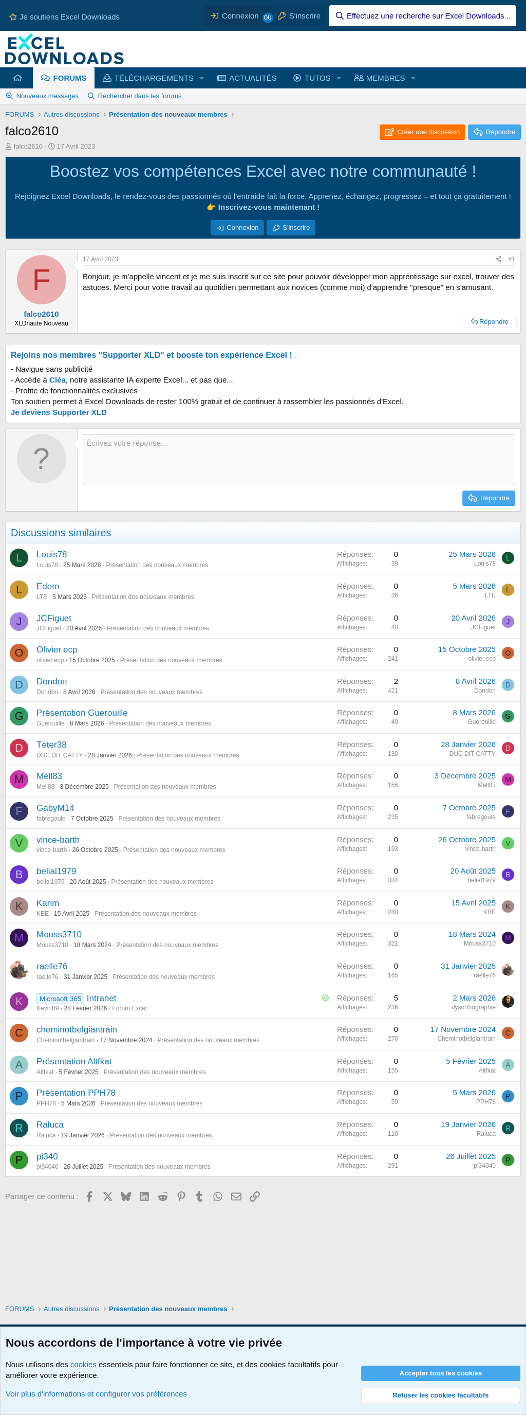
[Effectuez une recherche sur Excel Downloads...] (422, 15)
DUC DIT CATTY (59, 755)
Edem (47, 586)
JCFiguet (53, 618)
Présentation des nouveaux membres (157, 565)
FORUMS (70, 78)
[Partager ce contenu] (498, 259)
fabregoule (51, 818)
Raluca (50, 1125)
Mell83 (49, 776)
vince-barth (58, 840)
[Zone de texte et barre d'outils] (299, 459)
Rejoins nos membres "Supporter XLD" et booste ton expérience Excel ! (151, 355)
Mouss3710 (59, 934)
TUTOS (318, 78)
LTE (41, 597)
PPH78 (46, 1103)
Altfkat (44, 1072)
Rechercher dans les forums (140, 96)
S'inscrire (296, 227)
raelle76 (52, 966)
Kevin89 (47, 1008)
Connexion (242, 227)
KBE (42, 913)
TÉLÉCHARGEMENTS (154, 78)
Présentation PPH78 (76, 1093)
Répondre (494, 321)
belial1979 (56, 871)
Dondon (51, 681)
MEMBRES (385, 78)
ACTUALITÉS (253, 78)
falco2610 (28, 146)
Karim (47, 903)
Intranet (102, 998)
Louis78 (51, 554)
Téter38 (51, 745)
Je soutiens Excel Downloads (64, 16)
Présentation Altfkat (73, 1061)
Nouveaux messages (47, 96)
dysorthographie (474, 1007)
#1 (512, 259)
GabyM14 (55, 808)
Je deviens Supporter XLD (59, 412)
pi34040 (47, 1166)
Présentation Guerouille (82, 713)
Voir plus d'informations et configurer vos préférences (96, 1393)
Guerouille (50, 723)
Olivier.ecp (56, 650)
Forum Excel (129, 1008)
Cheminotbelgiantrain (65, 1040)
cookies (83, 1364)
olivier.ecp (50, 660)
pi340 (47, 1157)
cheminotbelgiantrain (76, 1030)
